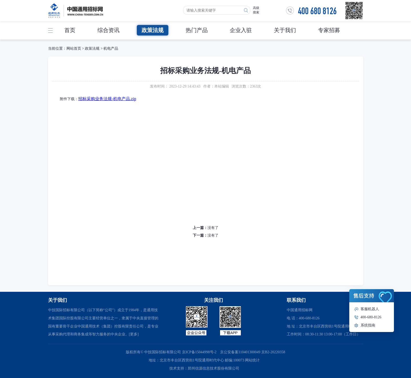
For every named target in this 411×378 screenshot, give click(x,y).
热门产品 (197, 30)
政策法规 (153, 30)
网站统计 (252, 360)
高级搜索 (256, 10)
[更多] (134, 334)
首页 (69, 30)
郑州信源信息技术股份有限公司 (213, 368)
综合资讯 (108, 30)
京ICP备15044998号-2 (199, 352)
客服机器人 (370, 309)
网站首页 (73, 48)
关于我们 (285, 30)
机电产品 (110, 48)
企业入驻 (241, 30)
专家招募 (329, 30)
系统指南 (368, 325)
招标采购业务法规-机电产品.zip (107, 98)
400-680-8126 (371, 317)
